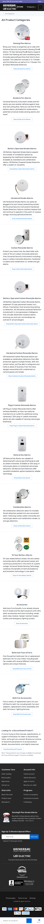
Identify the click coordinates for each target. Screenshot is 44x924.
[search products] (29, 920)
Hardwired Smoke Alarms (22, 198)
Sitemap (33, 898)
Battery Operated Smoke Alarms (22, 148)
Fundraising (27, 802)
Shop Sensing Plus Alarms (22, 69)
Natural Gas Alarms (22, 455)
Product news (6, 798)
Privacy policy (10, 898)
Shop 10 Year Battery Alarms (22, 575)
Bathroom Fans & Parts (22, 653)
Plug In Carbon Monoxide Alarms (22, 405)
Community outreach (31, 798)
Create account (29, 774)
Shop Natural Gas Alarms (22, 478)
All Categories (9, 13)
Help (39, 1)
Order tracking (6, 774)
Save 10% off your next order (12, 1)
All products (6, 802)
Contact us (5, 785)
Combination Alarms (22, 507)
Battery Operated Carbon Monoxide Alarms (22, 298)
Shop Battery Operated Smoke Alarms (22, 169)
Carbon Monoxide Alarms (22, 248)
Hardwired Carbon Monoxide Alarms (22, 353)
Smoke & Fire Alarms (22, 98)
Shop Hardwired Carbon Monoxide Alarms (22, 376)
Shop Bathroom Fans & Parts (22, 669)
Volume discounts (30, 778)
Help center (6, 781)
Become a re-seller (30, 785)
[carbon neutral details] (22, 871)
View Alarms (30, 821)
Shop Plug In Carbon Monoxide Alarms (22, 426)
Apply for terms (29, 781)
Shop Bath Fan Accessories (22, 714)
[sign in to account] (40, 7)
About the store (7, 795)
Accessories (22, 605)
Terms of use (22, 898)
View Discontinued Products (12, 749)
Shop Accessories (22, 623)
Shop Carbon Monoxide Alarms (22, 269)
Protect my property (31, 795)
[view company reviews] (22, 883)
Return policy (6, 778)
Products (30, 7)
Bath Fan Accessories (22, 698)
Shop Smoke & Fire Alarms (22, 119)
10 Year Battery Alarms (22, 555)
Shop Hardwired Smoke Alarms (22, 218)
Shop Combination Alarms (22, 526)
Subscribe (34, 837)
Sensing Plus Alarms (22, 43)
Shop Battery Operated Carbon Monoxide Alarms (22, 324)
